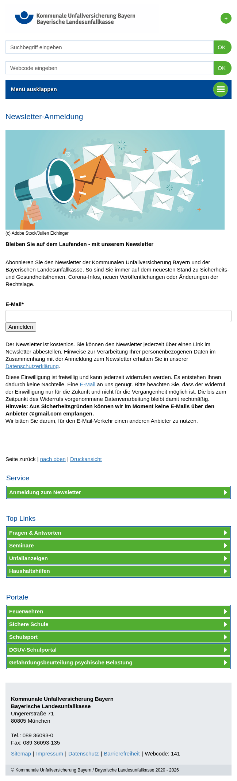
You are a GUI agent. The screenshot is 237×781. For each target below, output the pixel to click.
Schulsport (23, 637)
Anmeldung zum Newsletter (45, 492)
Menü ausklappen (119, 89)
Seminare (21, 545)
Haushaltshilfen (29, 571)
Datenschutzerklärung (32, 366)
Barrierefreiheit (121, 753)
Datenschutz (83, 753)
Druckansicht (86, 459)
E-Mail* (14, 304)
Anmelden (20, 327)
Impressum (49, 753)
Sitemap (21, 753)
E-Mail (87, 384)
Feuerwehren (26, 611)
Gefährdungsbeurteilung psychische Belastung (71, 662)
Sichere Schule (29, 624)
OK (222, 47)
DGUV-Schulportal (33, 650)
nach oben (53, 459)
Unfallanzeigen (28, 558)
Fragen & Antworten (35, 533)
